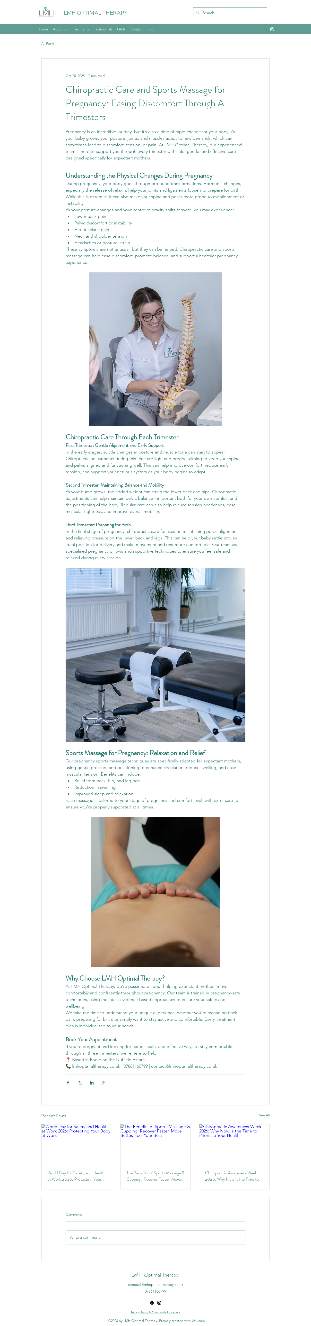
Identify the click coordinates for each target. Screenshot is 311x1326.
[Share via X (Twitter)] (80, 1082)
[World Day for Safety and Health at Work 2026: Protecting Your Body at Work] (77, 1144)
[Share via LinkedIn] (91, 1082)
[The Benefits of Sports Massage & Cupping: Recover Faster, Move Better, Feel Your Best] (156, 1144)
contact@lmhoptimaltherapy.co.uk (155, 1284)
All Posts (47, 43)
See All (264, 1115)
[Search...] (230, 13)
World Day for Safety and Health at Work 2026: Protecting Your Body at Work (75, 1176)
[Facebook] (151, 1302)
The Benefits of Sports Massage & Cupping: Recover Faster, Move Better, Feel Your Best (155, 1176)
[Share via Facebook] (68, 1082)
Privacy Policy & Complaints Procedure (155, 1312)
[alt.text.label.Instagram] (272, 29)
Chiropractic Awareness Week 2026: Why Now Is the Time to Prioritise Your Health (232, 1176)
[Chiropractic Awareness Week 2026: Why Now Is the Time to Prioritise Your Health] (234, 1144)
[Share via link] (103, 1082)
